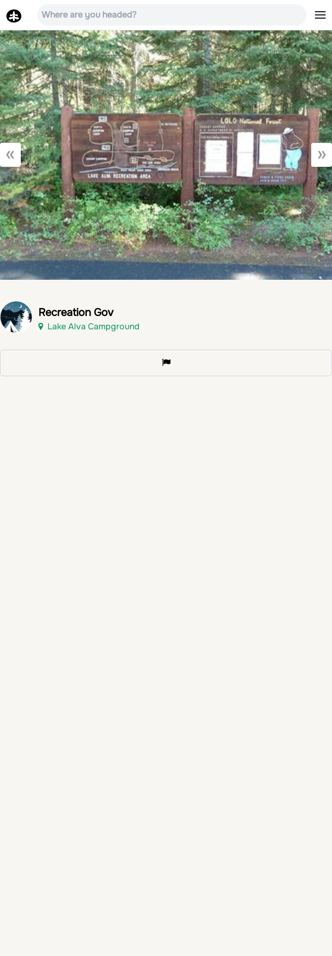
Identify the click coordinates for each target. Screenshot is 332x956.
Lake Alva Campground (89, 326)
